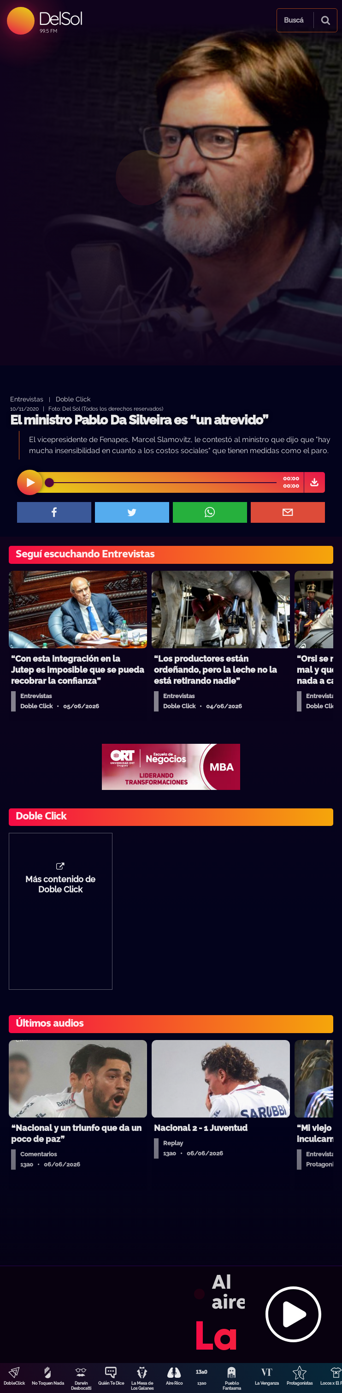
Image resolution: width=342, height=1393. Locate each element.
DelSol (60, 18)
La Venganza (267, 1383)
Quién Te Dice (111, 1383)
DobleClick (14, 1383)
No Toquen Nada (48, 1383)
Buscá (293, 20)
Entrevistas (26, 399)
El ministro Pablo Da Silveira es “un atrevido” (139, 420)
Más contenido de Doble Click (60, 884)
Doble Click (73, 399)
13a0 (201, 1383)
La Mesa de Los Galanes (142, 1386)
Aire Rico (174, 1383)
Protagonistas (300, 1383)
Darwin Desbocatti (81, 1386)
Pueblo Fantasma (232, 1386)
